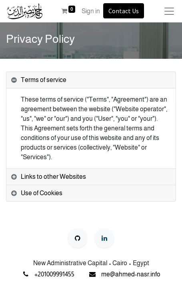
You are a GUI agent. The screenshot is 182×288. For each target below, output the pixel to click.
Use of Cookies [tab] (41, 193)
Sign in (91, 11)
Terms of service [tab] (43, 79)
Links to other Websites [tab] (53, 176)
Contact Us (123, 11)
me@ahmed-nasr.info (130, 274)
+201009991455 (54, 274)
